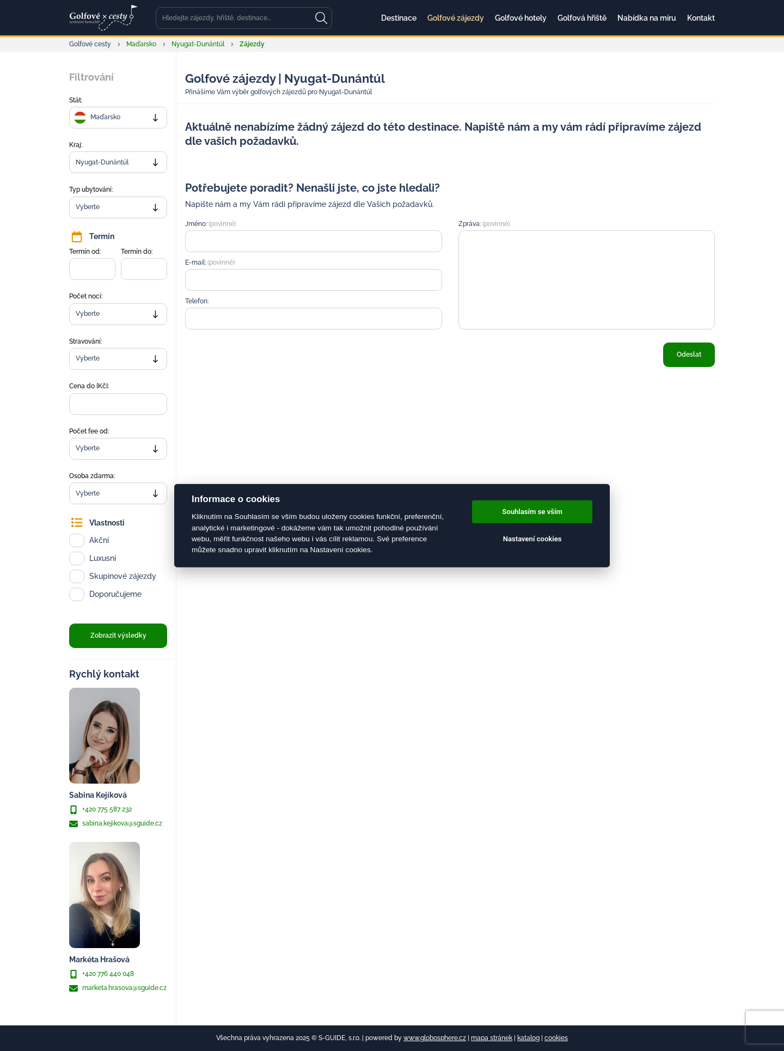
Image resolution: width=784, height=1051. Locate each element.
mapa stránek (491, 1038)
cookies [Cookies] (556, 1038)
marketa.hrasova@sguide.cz (118, 988)
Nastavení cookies (532, 539)
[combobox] (118, 118)
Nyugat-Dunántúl (197, 44)
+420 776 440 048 (101, 974)
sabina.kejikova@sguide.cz (115, 824)
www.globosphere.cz (434, 1038)
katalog (528, 1038)
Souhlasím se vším (532, 512)
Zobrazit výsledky (118, 635)
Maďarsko (141, 44)
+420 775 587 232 (100, 809)
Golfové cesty (90, 44)
